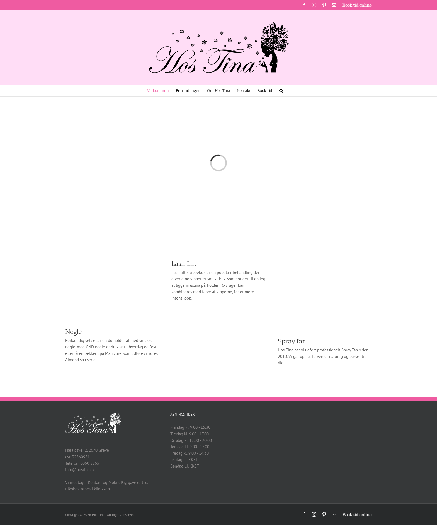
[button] (281, 90)
